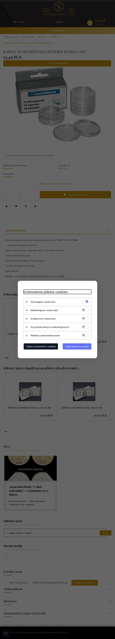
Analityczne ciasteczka (42, 318)
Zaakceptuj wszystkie (77, 346)
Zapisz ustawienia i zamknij (40, 346)
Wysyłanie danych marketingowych (49, 327)
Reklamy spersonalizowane (44, 335)
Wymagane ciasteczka (42, 301)
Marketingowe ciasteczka (44, 310)
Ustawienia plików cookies (45, 292)
